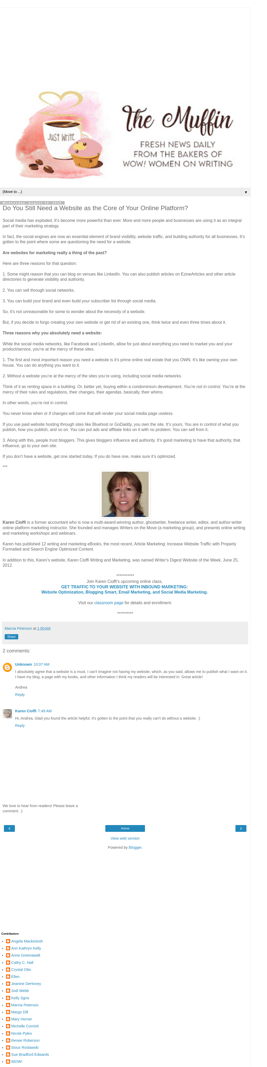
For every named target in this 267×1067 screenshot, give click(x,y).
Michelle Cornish (25, 1026)
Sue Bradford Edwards (30, 1054)
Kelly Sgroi (20, 998)
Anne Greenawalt (25, 955)
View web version (125, 838)
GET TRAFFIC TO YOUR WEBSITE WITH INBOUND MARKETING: (125, 587)
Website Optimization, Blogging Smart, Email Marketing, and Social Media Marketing (124, 592)
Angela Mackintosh (27, 941)
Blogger (135, 847)
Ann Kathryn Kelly (26, 948)
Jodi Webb (20, 991)
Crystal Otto (21, 970)
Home (125, 828)
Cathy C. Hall (22, 962)
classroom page (109, 603)
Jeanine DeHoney (26, 984)
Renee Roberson (25, 1040)
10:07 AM (42, 664)
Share (11, 637)
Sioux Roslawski (25, 1047)
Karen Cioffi (26, 711)
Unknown (23, 664)
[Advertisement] (125, 44)
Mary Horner (21, 1019)
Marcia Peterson (25, 1005)
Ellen (15, 977)
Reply (20, 694)
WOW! (16, 1061)
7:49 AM (45, 711)
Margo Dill (19, 1012)
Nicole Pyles (21, 1033)
